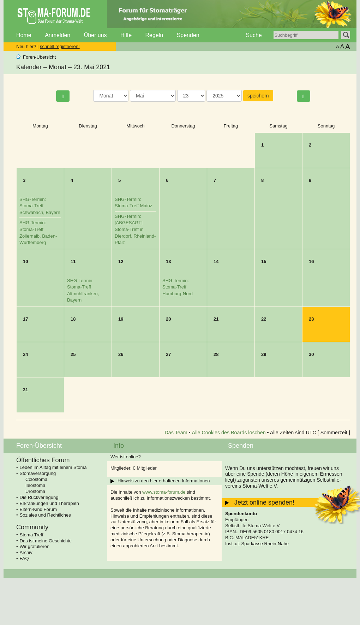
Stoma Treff (31, 534)
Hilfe (126, 35)
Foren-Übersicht (39, 57)
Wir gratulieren (35, 546)
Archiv (26, 552)
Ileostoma (35, 485)
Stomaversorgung (38, 473)
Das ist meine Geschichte (46, 540)
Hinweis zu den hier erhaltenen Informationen (164, 480)
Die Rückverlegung (39, 497)
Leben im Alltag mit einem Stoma (53, 467)
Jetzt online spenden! (264, 502)
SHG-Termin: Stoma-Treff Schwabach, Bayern (39, 206)
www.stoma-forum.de (163, 492)
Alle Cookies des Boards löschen (229, 432)
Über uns (95, 35)
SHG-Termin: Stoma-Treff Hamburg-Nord (177, 287)
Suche (254, 35)
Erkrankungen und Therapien (49, 503)
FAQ (24, 558)
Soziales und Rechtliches (45, 515)
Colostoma (36, 479)
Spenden (188, 35)
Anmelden (57, 35)
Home (23, 35)
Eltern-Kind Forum (38, 509)
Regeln (154, 35)
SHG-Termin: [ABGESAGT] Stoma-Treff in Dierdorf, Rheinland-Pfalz (135, 229)
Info (118, 445)
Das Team (176, 432)
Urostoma (35, 491)
